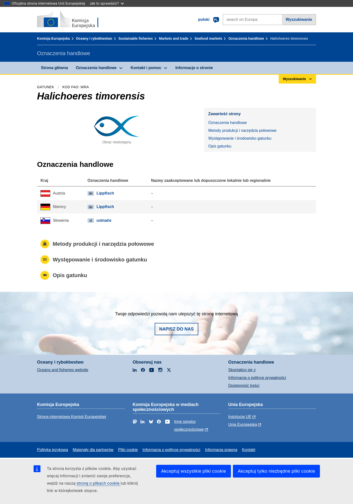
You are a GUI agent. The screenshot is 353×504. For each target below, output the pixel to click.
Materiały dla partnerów (93, 450)
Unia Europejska (242, 424)
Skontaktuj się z (242, 370)
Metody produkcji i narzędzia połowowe (242, 130)
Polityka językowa (52, 450)
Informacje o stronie (194, 68)
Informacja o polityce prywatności (257, 378)
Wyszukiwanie (299, 19)
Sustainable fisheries (135, 38)
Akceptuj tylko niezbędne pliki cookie (276, 471)
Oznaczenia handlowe (246, 38)
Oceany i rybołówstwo (94, 38)
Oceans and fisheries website (62, 370)
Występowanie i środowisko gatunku (239, 138)
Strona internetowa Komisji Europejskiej (71, 417)
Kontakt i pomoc (146, 68)
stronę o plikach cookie (98, 483)
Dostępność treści (243, 385)
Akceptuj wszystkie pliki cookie (193, 471)
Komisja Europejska (53, 38)
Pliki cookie (128, 450)
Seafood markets (208, 38)
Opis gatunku (219, 146)
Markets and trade (174, 38)
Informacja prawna (221, 450)
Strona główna (54, 68)
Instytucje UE (239, 417)
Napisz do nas (176, 329)
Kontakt (248, 450)
